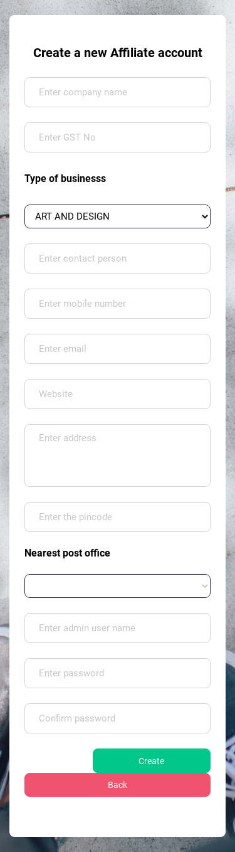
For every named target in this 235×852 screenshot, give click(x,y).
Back (117, 785)
